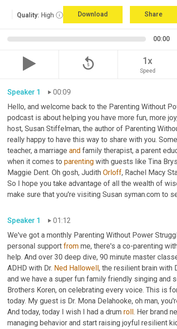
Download (93, 14)
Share (153, 14)
